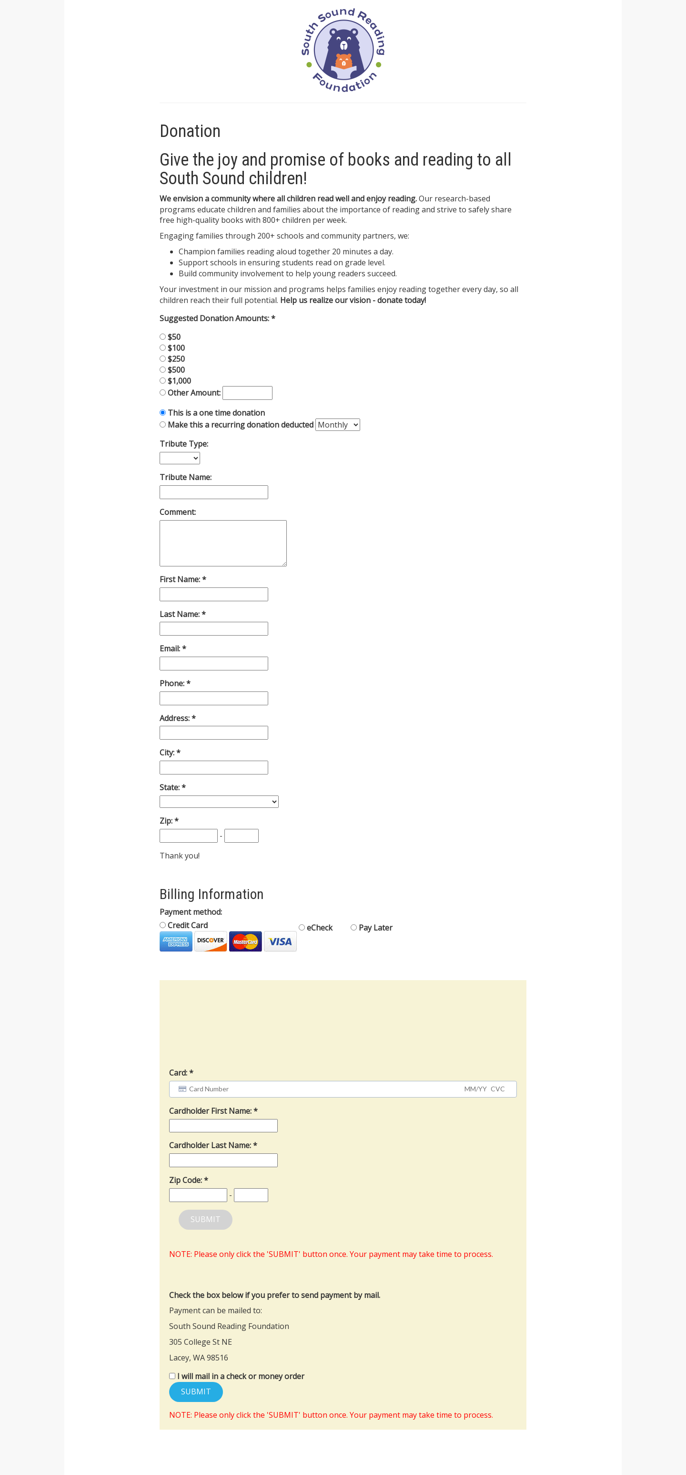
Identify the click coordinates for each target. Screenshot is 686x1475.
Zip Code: (186, 1180)
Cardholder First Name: (211, 1111)
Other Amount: (195, 392)
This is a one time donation (216, 413)
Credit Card (228, 936)
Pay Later (372, 927)
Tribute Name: (186, 477)
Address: (176, 718)
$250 (176, 359)
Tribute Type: (184, 444)
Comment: (178, 512)
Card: (178, 1072)
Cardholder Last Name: (211, 1145)
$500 (176, 370)
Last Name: (181, 614)
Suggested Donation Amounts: (215, 318)
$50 (174, 337)
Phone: (173, 683)
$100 (176, 348)
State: (171, 787)
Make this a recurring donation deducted (240, 424)
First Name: (181, 579)
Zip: (167, 821)
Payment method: (191, 912)
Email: (171, 648)
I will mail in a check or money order (240, 1376)
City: (168, 752)
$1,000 (179, 381)
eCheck (316, 927)
